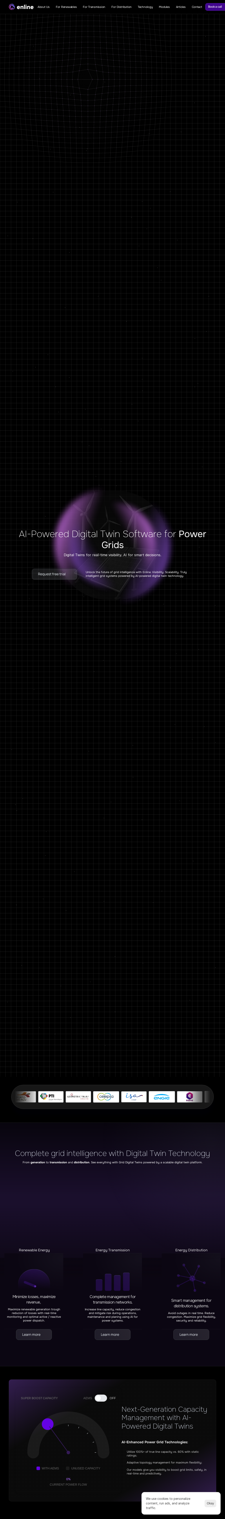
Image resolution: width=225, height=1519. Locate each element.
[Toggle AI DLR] (101, 1398)
